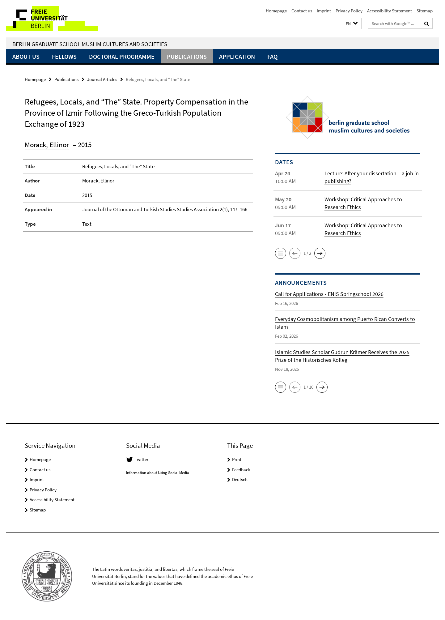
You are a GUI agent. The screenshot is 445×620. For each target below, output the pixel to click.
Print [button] (236, 459)
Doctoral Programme (122, 56)
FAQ (272, 56)
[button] (352, 23)
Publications (187, 56)
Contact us (301, 11)
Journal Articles (102, 79)
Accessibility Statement (389, 11)
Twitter (141, 459)
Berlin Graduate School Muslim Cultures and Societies (89, 44)
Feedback (241, 469)
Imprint (324, 11)
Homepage (276, 11)
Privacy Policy (349, 11)
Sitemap (425, 11)
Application (237, 56)
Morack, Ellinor (47, 144)
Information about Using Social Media (157, 472)
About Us (26, 56)
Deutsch (240, 479)
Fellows (64, 56)
